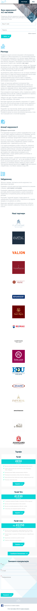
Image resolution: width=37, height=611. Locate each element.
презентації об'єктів (29, 67)
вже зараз (25, 63)
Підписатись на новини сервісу (11, 605)
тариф (22, 164)
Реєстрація (24, 1)
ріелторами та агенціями (14, 188)
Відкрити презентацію (8, 130)
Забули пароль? (32, 33)
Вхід (33, 1)
